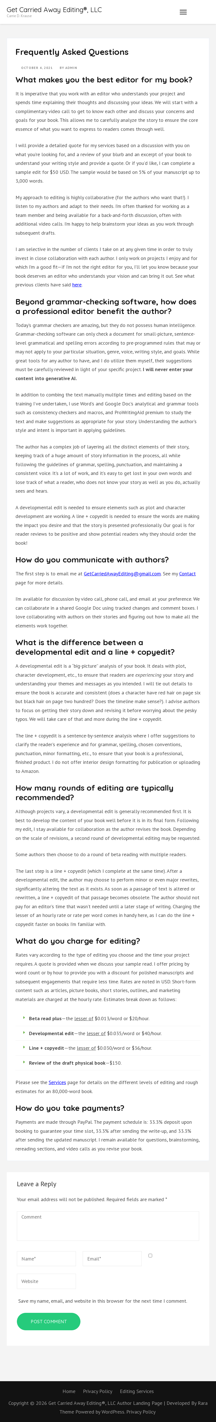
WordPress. (113, 1411)
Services (57, 1082)
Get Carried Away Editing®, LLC (54, 9)
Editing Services (137, 1391)
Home (68, 1391)
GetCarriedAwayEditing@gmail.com (122, 573)
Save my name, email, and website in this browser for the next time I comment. (102, 1301)
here (77, 284)
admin (71, 68)
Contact (187, 573)
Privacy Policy (97, 1391)
